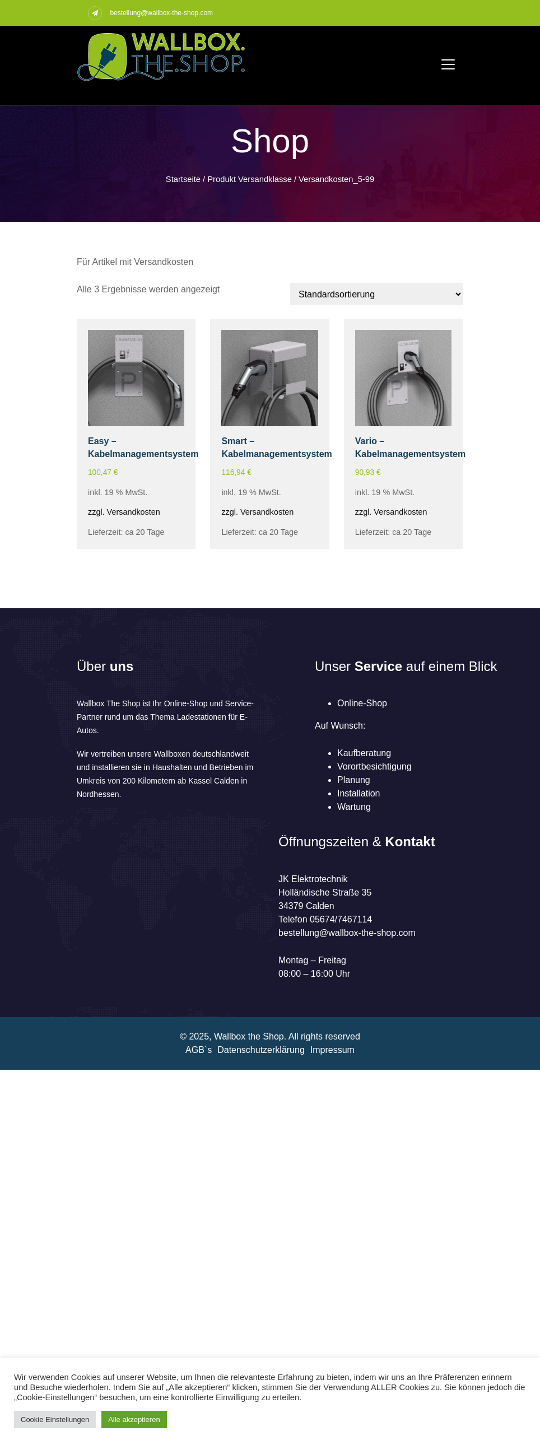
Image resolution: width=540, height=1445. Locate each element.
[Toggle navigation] (448, 64)
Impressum (332, 1050)
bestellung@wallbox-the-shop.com (161, 13)
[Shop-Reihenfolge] (376, 294)
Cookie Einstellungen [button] (55, 1419)
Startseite (183, 179)
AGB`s (198, 1050)
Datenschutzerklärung (261, 1050)
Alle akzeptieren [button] (134, 1419)
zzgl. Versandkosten (124, 511)
